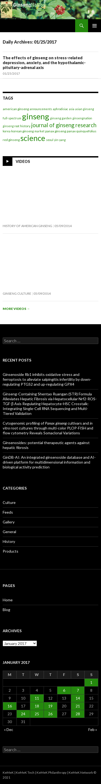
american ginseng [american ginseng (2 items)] (16, 109)
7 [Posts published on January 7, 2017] (78, 690)
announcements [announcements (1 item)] (41, 109)
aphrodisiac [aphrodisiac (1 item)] (60, 109)
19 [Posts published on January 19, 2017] (50, 706)
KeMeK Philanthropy (52, 772)
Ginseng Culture (17, 293)
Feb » (92, 729)
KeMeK (8, 772)
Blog (6, 609)
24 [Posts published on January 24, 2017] (23, 713)
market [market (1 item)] (39, 131)
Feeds (8, 512)
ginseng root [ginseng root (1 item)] (11, 126)
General (9, 531)
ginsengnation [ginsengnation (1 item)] (82, 118)
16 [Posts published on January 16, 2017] (10, 706)
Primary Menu (94, 25)
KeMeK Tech (25, 772)
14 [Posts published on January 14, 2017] (78, 698)
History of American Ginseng (27, 226)
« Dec (8, 729)
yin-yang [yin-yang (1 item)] (60, 140)
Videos (23, 161)
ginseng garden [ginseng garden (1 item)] (61, 118)
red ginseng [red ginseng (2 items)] (11, 140)
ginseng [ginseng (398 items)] (35, 116)
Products (10, 551)
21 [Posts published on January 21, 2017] (78, 706)
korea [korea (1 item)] (7, 131)
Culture (9, 502)
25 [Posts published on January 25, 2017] (37, 713)
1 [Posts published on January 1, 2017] (91, 682)
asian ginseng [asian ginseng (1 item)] (84, 109)
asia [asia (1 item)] (71, 109)
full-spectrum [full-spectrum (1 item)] (12, 118)
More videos (16, 309)
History (9, 541)
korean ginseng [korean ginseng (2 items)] (22, 131)
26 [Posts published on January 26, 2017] (50, 713)
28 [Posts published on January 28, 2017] (78, 713)
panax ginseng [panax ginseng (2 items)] (55, 131)
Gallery (9, 522)
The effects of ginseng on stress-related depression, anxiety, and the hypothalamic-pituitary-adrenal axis (44, 62)
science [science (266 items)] (32, 138)
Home (8, 600)
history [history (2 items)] (25, 126)
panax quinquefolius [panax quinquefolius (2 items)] (81, 131)
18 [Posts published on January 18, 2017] (37, 706)
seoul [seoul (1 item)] (49, 140)
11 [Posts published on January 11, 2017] (37, 698)
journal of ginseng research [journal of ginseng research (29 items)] (63, 125)
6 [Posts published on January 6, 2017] (64, 690)
